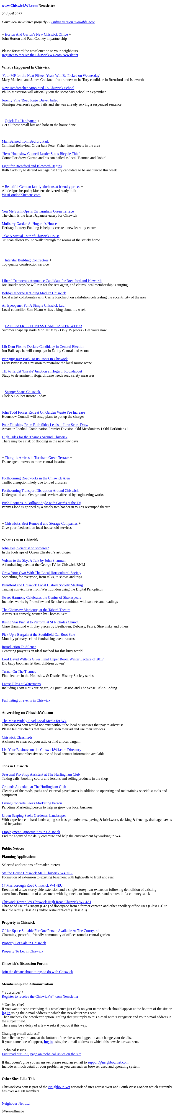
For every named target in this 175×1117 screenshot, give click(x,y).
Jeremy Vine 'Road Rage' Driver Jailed (30, 100)
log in (6, 1013)
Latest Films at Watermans (21, 684)
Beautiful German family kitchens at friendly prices (43, 187)
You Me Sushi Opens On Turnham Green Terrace (38, 211)
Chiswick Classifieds (17, 737)
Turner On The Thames (19, 671)
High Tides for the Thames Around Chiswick (34, 437)
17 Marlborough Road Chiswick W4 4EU (32, 885)
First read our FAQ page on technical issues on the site (41, 1054)
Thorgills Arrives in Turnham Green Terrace (37, 458)
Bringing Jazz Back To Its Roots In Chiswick (35, 359)
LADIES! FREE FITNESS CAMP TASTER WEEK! (43, 326)
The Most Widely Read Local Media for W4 (34, 721)
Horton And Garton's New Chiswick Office (36, 34)
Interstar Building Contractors (27, 260)
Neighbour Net (59, 1087)
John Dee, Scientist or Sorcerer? (25, 548)
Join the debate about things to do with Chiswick (37, 972)
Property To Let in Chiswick (22, 951)
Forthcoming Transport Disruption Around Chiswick (40, 490)
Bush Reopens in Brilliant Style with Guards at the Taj (41, 503)
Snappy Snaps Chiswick (23, 392)
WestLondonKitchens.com (21, 195)
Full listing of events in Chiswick (26, 700)
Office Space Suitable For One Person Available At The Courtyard (50, 931)
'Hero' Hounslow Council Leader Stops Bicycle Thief (41, 154)
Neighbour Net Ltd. (16, 1103)
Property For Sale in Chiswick (24, 943)
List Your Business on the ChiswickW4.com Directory (41, 750)
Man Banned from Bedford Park (25, 141)
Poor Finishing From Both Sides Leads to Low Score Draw (45, 425)
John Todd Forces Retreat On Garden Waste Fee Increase (43, 412)
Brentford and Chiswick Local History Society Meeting (42, 585)
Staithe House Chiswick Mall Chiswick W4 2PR (37, 873)
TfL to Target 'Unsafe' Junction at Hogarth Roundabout (42, 371)
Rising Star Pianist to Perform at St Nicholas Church (40, 622)
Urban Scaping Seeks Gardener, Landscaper (34, 815)
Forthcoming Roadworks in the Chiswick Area (36, 478)
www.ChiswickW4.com (20, 6)
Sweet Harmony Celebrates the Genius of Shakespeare (41, 597)
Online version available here (73, 22)
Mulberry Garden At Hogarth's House (29, 224)
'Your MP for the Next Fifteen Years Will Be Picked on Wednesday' (51, 75)
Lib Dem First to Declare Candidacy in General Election (43, 346)
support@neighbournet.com (108, 1062)
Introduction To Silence (19, 647)
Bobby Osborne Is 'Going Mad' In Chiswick (34, 293)
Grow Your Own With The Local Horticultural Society (41, 573)
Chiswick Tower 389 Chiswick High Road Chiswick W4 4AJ (46, 902)
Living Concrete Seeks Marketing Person (32, 803)
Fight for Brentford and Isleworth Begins (32, 166)
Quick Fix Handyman (20, 121)
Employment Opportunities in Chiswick (31, 832)
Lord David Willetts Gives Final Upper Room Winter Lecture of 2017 (53, 659)
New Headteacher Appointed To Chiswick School (38, 88)
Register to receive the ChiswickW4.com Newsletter (40, 55)
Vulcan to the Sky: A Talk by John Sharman (33, 560)
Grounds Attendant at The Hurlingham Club (34, 787)
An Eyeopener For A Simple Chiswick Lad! (34, 305)
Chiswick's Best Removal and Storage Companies (41, 523)
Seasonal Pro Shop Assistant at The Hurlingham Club (41, 774)
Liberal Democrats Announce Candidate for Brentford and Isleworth (52, 281)
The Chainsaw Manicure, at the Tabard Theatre (36, 610)
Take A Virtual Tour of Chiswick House (30, 236)
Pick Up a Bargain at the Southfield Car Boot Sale (38, 634)
